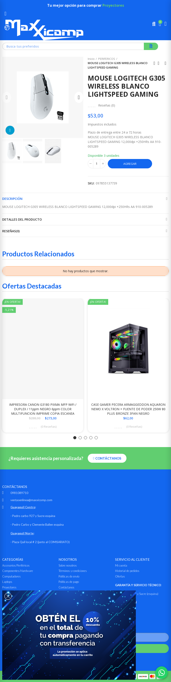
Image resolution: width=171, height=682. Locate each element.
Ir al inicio (160, 63)
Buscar (151, 46)
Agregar (129, 164)
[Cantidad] (97, 163)
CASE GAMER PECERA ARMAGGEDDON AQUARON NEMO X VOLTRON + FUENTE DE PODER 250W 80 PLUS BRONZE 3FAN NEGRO (128, 409)
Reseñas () (106, 105)
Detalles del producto (22, 219)
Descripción (12, 199)
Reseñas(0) (11, 231)
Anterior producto (154, 63)
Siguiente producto (165, 63)
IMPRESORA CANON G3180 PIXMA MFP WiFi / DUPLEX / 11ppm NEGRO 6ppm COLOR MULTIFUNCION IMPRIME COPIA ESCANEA (42, 409)
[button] (6, 97)
